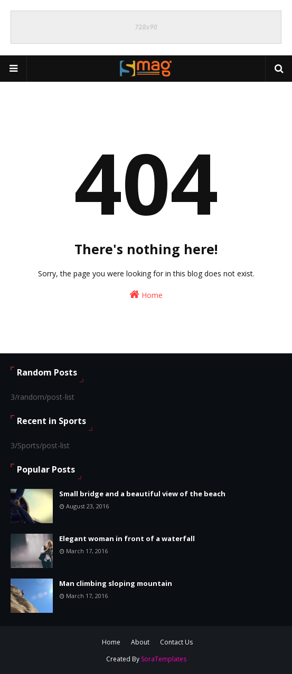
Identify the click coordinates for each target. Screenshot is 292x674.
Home (146, 294)
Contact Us (176, 642)
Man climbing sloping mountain (115, 583)
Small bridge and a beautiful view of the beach (142, 493)
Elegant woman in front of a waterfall (127, 538)
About (140, 642)
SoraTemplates (163, 658)
